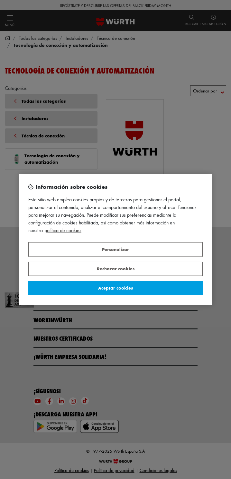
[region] (115, 239)
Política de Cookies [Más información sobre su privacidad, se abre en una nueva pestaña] (62, 231)
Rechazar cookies (115, 269)
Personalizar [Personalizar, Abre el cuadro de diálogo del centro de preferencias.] (115, 249)
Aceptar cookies (115, 288)
